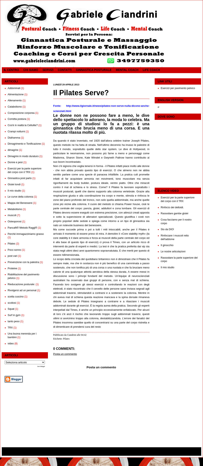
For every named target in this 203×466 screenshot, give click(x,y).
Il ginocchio (167, 245)
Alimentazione (16, 94)
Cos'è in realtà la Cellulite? (23, 125)
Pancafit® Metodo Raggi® (22, 227)
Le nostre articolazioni (173, 251)
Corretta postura (17, 119)
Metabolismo (15, 209)
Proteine (12, 268)
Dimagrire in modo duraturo (23, 156)
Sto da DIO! (167, 229)
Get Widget (41, 366)
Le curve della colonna (20, 196)
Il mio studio (14, 190)
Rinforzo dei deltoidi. (172, 207)
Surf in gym (14, 315)
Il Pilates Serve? (81, 93)
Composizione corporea (21, 113)
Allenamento (15, 100)
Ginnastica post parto (20, 178)
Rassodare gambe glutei (174, 213)
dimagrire (13, 150)
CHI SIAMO (30, 69)
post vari (12, 256)
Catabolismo (15, 106)
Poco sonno (14, 250)
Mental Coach (127, 69)
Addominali (14, 88)
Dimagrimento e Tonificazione (24, 143)
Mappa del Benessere (20, 203)
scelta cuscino (16, 296)
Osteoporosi (14, 221)
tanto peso (14, 321)
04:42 (83, 334)
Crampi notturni (16, 131)
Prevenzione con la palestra (23, 262)
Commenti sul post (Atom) (77, 435)
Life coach (151, 69)
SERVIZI (47, 69)
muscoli (12, 215)
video (11, 343)
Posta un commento (65, 353)
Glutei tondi (14, 184)
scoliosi (12, 302)
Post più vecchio (141, 430)
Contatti (65, 69)
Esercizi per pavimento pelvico (178, 88)
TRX (10, 327)
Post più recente (61, 430)
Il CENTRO (11, 69)
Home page (101, 430)
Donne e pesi (15, 162)
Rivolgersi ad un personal (22, 290)
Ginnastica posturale (94, 69)
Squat (11, 309)
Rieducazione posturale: (21, 284)
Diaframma (14, 137)
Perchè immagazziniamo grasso (26, 234)
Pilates (11, 243)
